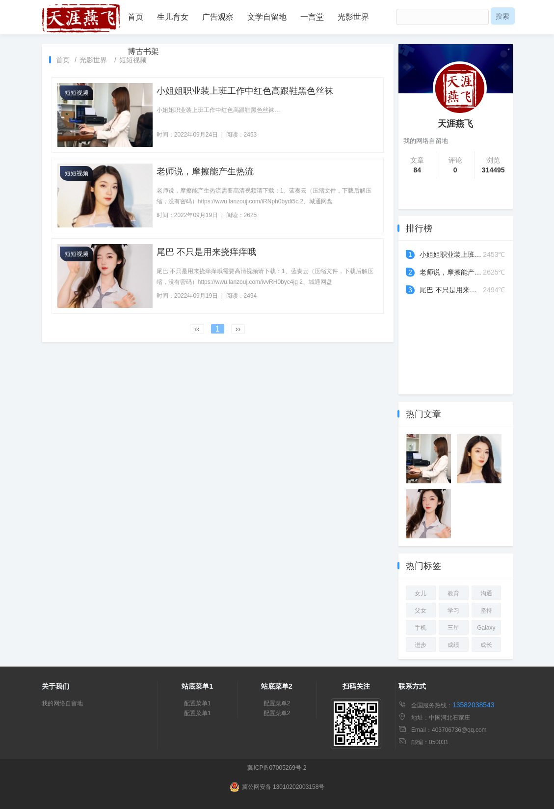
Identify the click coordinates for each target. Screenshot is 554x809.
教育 (453, 593)
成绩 (453, 645)
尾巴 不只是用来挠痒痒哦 (206, 252)
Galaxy (486, 627)
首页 (135, 17)
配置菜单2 (277, 703)
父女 (420, 610)
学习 (453, 610)
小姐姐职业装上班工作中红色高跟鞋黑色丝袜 (245, 91)
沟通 (486, 593)
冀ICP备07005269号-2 (276, 767)
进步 (420, 645)
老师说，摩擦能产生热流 (205, 171)
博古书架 (143, 51)
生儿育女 (172, 17)
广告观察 (218, 17)
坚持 (486, 610)
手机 (420, 627)
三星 (453, 627)
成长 (486, 645)
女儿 (420, 593)
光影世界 (353, 17)
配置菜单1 (197, 703)
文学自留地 (267, 17)
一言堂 (312, 17)
